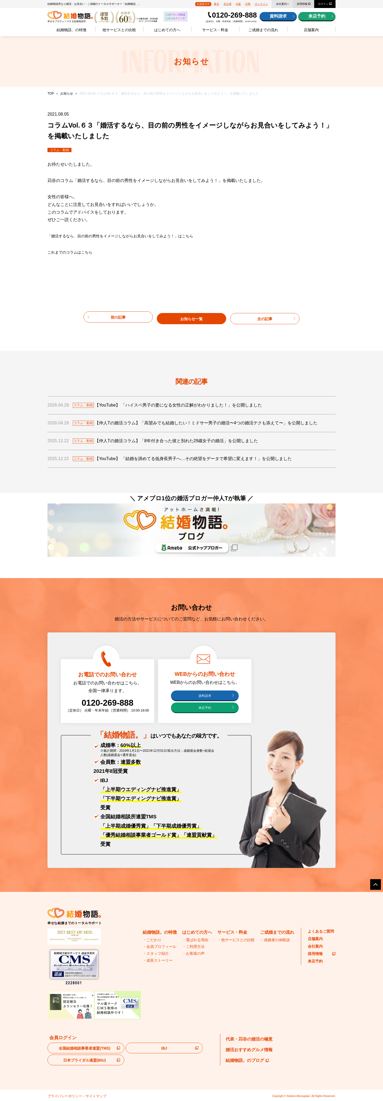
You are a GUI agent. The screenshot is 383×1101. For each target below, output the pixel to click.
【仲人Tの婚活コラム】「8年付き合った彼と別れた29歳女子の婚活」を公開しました (182, 439)
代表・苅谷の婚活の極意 (249, 1039)
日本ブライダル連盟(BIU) (84, 1060)
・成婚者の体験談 (275, 940)
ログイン (323, 3)
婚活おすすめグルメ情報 (249, 1049)
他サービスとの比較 (119, 30)
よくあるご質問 (321, 931)
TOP (50, 93)
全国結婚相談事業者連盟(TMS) (84, 1048)
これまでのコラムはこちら (73, 252)
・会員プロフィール (159, 947)
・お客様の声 (193, 953)
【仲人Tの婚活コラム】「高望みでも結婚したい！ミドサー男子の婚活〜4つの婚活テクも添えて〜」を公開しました (212, 422)
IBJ (164, 1048)
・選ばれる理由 (195, 940)
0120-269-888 (234, 15)
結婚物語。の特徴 (71, 30)
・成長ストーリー (158, 960)
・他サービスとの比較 (236, 940)
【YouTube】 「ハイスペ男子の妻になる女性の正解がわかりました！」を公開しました (184, 404)
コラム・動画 (59, 150)
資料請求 (278, 16)
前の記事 (118, 316)
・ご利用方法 (193, 947)
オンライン (261, 3)
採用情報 (302, 3)
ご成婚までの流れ (263, 30)
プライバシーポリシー (60, 1095)
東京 (216, 3)
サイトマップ (86, 1095)
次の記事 (264, 316)
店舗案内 (311, 30)
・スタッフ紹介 (156, 953)
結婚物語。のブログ (247, 1060)
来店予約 (316, 16)
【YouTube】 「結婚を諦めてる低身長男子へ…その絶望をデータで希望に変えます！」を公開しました (199, 457)
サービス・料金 (215, 30)
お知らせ (66, 93)
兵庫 (247, 3)
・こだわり (152, 940)
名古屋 (228, 3)
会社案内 (281, 3)
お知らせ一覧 (191, 316)
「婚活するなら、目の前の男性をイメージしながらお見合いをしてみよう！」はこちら (130, 236)
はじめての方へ (167, 30)
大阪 (238, 3)
